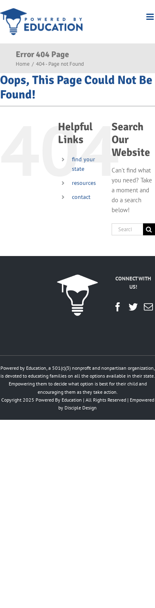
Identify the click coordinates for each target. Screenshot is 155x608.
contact (81, 197)
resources (84, 183)
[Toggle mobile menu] (150, 16)
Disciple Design (80, 408)
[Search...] (127, 229)
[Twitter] (133, 306)
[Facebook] (117, 306)
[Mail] (148, 306)
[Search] (149, 229)
